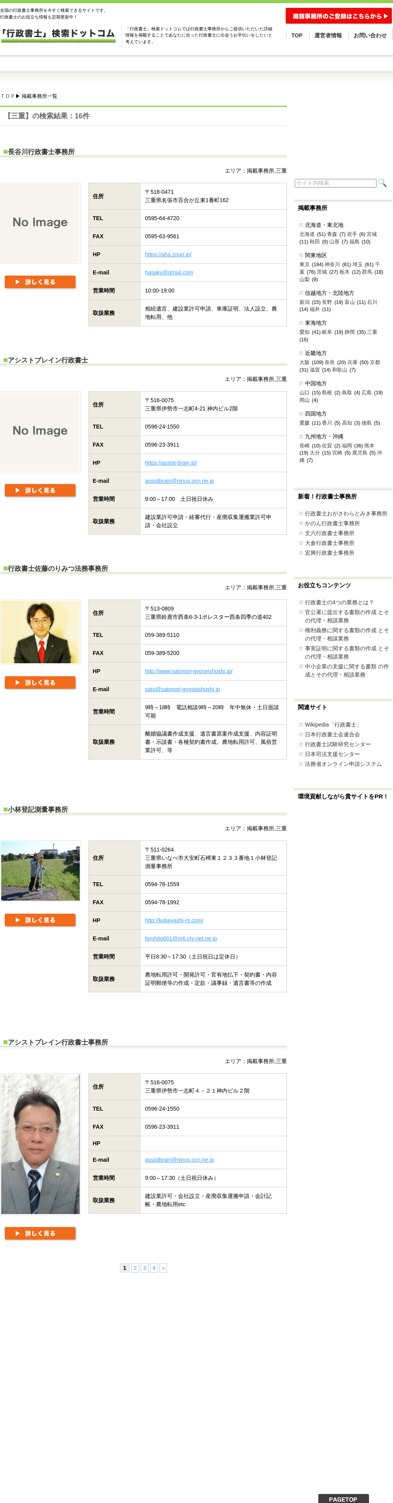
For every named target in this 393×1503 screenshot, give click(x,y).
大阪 (304, 362)
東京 (304, 264)
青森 (332, 234)
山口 (304, 393)
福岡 (347, 446)
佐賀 (327, 446)
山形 (334, 242)
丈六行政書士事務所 (329, 533)
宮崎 (337, 453)
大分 (315, 453)
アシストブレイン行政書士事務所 (58, 1042)
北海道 (307, 234)
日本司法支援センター (332, 754)
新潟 (304, 302)
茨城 (322, 272)
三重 (372, 332)
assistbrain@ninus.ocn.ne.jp (179, 481)
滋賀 (315, 370)
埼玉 (358, 264)
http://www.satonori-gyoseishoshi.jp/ (189, 671)
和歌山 (339, 370)
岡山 (304, 400)
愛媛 (304, 423)
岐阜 (327, 332)
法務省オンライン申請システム (343, 764)
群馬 (367, 272)
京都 (375, 362)
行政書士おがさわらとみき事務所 (346, 513)
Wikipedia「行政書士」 (333, 724)
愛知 (304, 332)
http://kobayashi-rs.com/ (174, 920)
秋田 (315, 242)
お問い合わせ (370, 35)
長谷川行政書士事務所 (41, 152)
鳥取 (347, 393)
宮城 (372, 234)
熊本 (369, 446)
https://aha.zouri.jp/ (168, 254)
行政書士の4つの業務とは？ (339, 602)
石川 (372, 302)
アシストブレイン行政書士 (48, 360)
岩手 (352, 234)
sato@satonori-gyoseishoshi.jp (182, 689)
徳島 (367, 423)
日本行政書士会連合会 (332, 734)
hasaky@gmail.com (169, 272)
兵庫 (352, 362)
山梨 (304, 279)
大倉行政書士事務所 (329, 543)
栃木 (345, 272)
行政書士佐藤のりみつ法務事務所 (58, 568)
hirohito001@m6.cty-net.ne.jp (181, 938)
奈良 (330, 362)
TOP (297, 35)
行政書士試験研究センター (338, 744)
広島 (367, 393)
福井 (315, 309)
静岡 (350, 332)
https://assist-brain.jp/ (171, 463)
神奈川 (332, 264)
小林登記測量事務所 (38, 809)
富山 (350, 302)
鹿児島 (359, 453)
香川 (327, 423)
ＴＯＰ (7, 96)
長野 (327, 302)
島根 (327, 393)
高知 (347, 423)
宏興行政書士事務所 (329, 553)
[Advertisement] (100, 1347)
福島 (354, 242)
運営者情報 (328, 35)
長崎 (304, 446)
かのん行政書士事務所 (332, 523)
